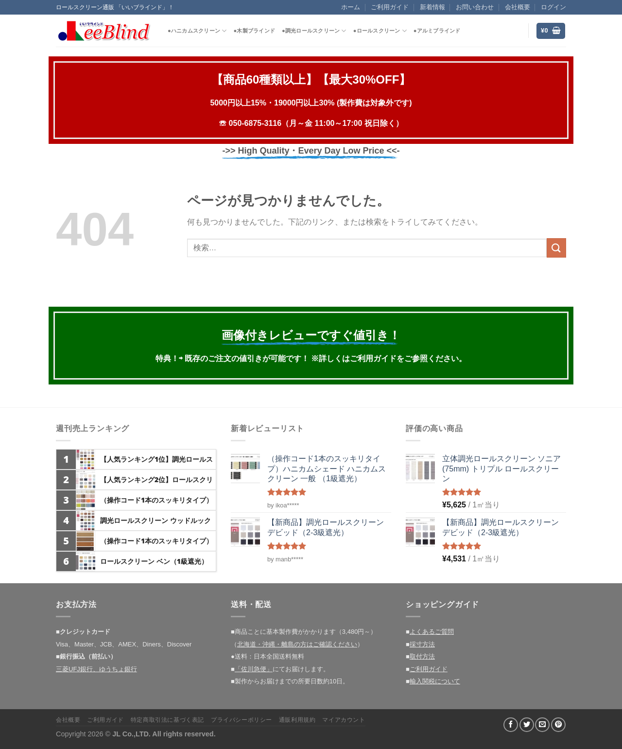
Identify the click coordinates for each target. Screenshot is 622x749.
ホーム (350, 7)
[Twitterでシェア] (526, 724)
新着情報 (432, 7)
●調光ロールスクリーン (314, 30)
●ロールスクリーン (380, 30)
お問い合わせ (475, 7)
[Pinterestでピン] (558, 724)
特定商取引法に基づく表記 (167, 719)
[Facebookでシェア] (510, 724)
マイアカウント (343, 719)
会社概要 (517, 7)
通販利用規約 (297, 719)
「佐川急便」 (254, 669)
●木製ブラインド (254, 31)
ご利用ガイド (390, 7)
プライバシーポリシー (241, 719)
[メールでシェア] (542, 724)
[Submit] (556, 247)
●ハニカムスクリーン (197, 30)
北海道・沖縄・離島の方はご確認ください (297, 644)
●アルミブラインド (437, 31)
